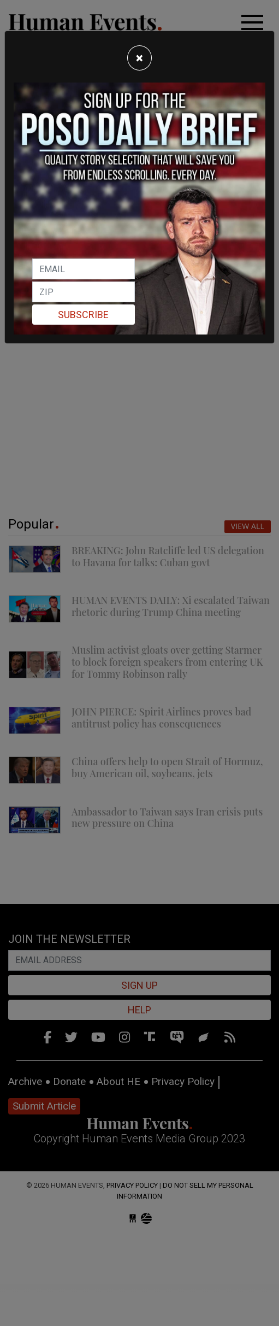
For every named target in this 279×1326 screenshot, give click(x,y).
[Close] (139, 58)
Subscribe (83, 314)
